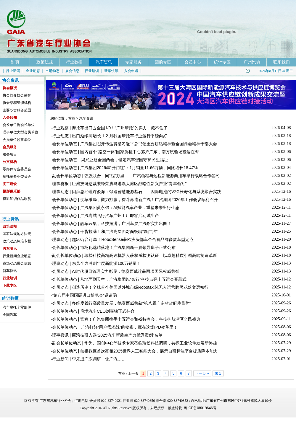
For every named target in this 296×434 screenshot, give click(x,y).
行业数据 (74, 62)
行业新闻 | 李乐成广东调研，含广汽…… (89, 359)
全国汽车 (10, 315)
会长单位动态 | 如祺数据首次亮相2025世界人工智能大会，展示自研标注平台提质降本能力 (135, 351)
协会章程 (10, 103)
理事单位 (10, 132)
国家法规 (10, 234)
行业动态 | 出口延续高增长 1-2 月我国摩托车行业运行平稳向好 (109, 135)
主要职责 (10, 110)
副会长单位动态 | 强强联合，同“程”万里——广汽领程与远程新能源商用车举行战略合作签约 (136, 175)
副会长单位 (26, 125)
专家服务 (133, 62)
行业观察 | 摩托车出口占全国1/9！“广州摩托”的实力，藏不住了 (110, 127)
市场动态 (52, 71)
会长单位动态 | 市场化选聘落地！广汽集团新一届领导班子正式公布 (114, 247)
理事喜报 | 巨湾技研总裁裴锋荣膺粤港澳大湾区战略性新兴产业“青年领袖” (119, 183)
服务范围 (24, 110)
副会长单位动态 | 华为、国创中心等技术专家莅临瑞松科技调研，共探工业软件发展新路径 (134, 343)
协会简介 (10, 95)
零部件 (25, 307)
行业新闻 (13, 71)
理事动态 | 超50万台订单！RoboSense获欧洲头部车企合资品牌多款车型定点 (123, 239)
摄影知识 (10, 199)
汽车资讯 (104, 62)
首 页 (15, 62)
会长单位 (10, 125)
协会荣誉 (24, 95)
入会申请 (131, 71)
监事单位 (24, 140)
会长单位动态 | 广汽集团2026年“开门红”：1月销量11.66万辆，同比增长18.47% (125, 167)
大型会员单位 (27, 132)
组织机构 (24, 103)
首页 (71, 118)
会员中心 (192, 62)
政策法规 (44, 62)
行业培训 (92, 71)
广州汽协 (252, 62)
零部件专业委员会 (17, 169)
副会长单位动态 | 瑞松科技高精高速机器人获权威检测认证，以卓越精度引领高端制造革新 (134, 255)
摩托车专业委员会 (17, 176)
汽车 (6, 307)
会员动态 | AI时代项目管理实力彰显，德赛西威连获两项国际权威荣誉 (116, 271)
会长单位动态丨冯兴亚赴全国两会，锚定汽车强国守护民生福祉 (110, 159)
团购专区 (163, 62)
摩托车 (15, 307)
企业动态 (33, 71)
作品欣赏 (24, 199)
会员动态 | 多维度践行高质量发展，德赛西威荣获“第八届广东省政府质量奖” (121, 303)
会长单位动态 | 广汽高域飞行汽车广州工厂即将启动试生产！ (107, 215)
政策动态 (10, 241)
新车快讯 (111, 71)
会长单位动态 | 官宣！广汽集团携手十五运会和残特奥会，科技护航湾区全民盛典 (126, 319)
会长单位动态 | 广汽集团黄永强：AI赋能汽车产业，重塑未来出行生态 (116, 207)
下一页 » (202, 373)
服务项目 (10, 154)
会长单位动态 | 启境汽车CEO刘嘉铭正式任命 (93, 311)
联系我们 (281, 62)
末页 (218, 373)
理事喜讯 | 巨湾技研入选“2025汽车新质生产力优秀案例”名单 (107, 335)
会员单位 (10, 140)
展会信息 (72, 71)
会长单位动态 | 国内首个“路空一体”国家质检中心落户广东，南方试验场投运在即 (125, 151)
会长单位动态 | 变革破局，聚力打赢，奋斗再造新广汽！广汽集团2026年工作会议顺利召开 (135, 199)
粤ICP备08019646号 (200, 408)
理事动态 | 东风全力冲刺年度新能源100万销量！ (96, 263)
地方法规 (24, 234)
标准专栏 (24, 241)
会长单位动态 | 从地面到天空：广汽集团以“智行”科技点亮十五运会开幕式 (119, 279)
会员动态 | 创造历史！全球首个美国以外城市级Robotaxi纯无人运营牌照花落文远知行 (130, 287)
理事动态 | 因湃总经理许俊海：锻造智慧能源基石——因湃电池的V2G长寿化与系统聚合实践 (136, 191)
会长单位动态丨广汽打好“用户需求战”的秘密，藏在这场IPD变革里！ (115, 327)
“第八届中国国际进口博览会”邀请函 (84, 295)
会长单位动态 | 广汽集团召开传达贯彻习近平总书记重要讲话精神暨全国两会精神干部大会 (134, 143)
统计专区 (222, 62)
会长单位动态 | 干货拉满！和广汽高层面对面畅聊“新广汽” (105, 231)
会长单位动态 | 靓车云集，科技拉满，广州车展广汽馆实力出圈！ (111, 223)
